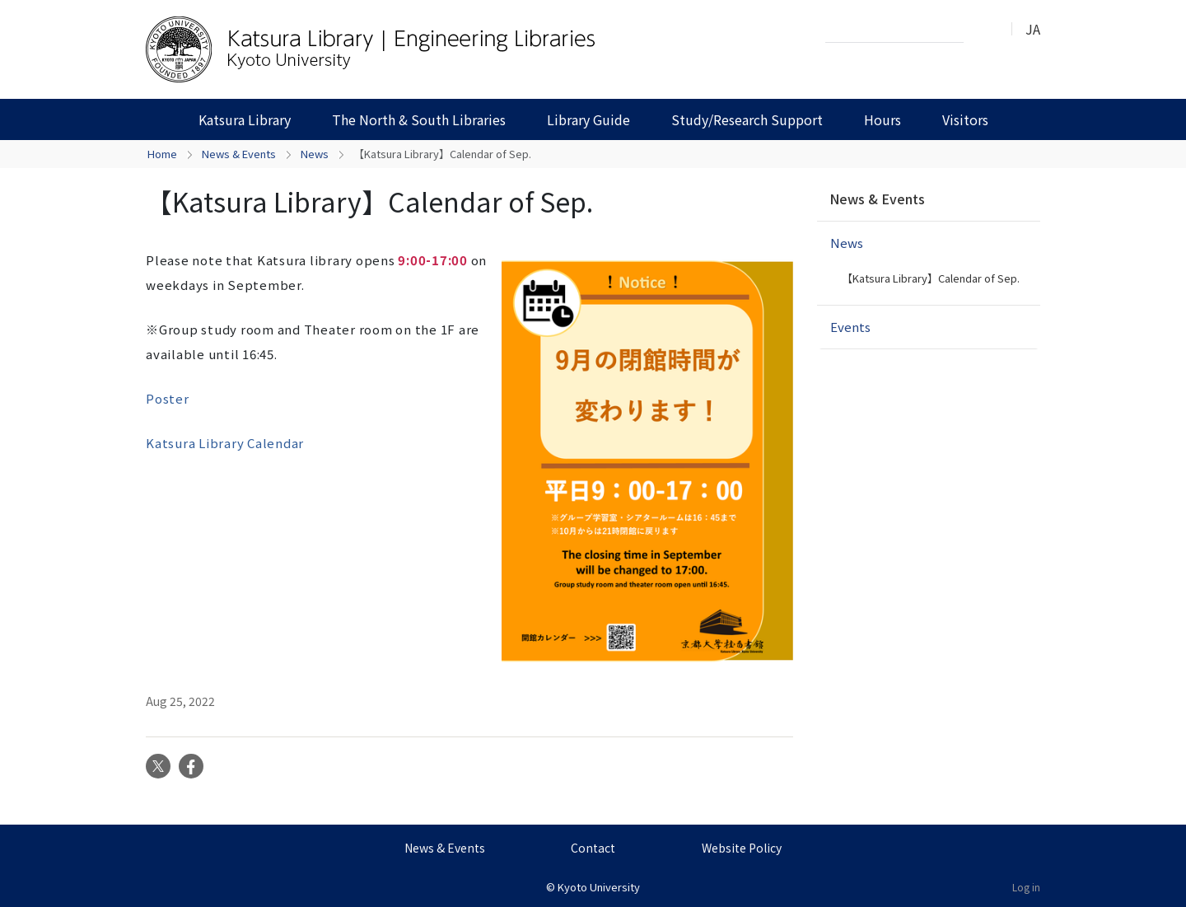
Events (850, 326)
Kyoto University (599, 887)
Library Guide (588, 119)
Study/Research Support (747, 119)
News (315, 153)
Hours (882, 119)
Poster (167, 398)
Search (981, 29)
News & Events (239, 153)
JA (1032, 28)
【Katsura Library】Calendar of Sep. (931, 278)
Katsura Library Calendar (225, 442)
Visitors (965, 119)
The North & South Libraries (419, 119)
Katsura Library (244, 119)
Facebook (191, 766)
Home (162, 153)
